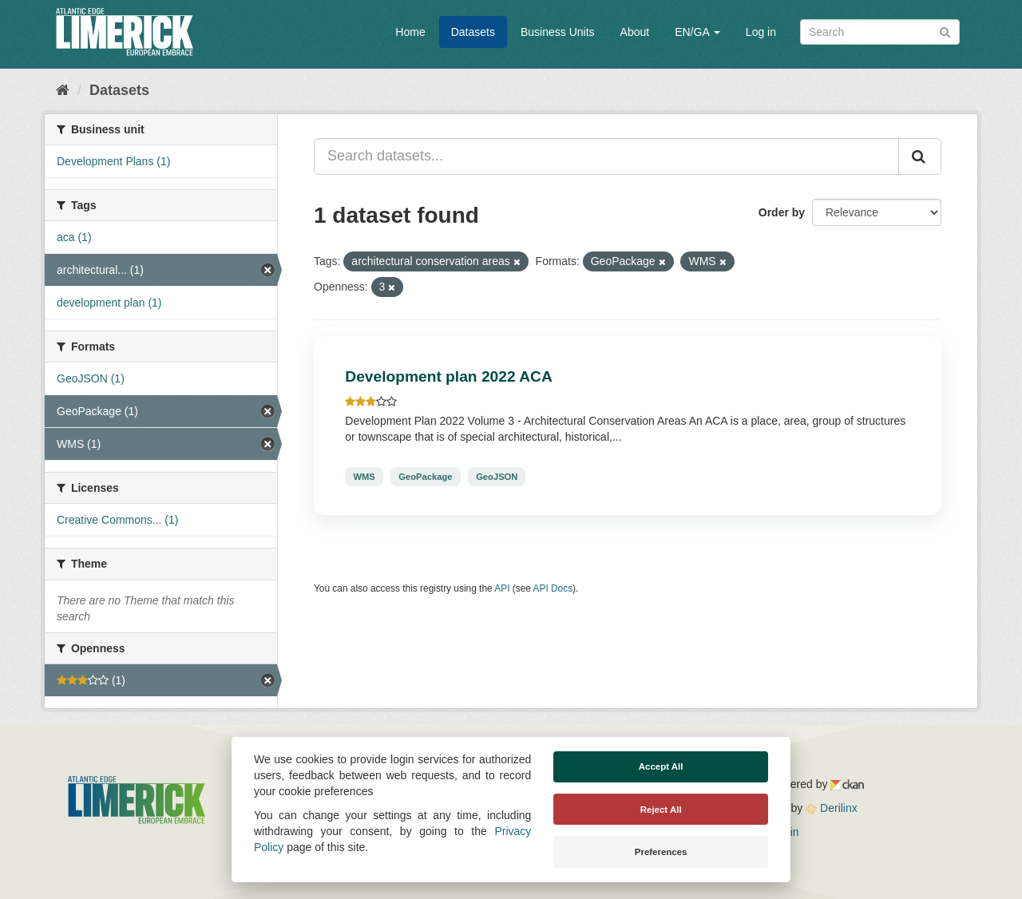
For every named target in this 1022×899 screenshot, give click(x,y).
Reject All (661, 809)
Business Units (558, 32)
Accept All (661, 766)
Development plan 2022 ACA (448, 376)
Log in (761, 32)
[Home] (62, 90)
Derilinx (832, 808)
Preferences (661, 852)
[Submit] (945, 31)
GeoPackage (425, 476)
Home (410, 32)
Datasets (473, 32)
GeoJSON (496, 476)
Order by (782, 212)
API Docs (553, 588)
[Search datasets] (880, 32)
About (635, 32)
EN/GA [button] (697, 32)
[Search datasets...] (606, 156)
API (501, 588)
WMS (363, 476)
